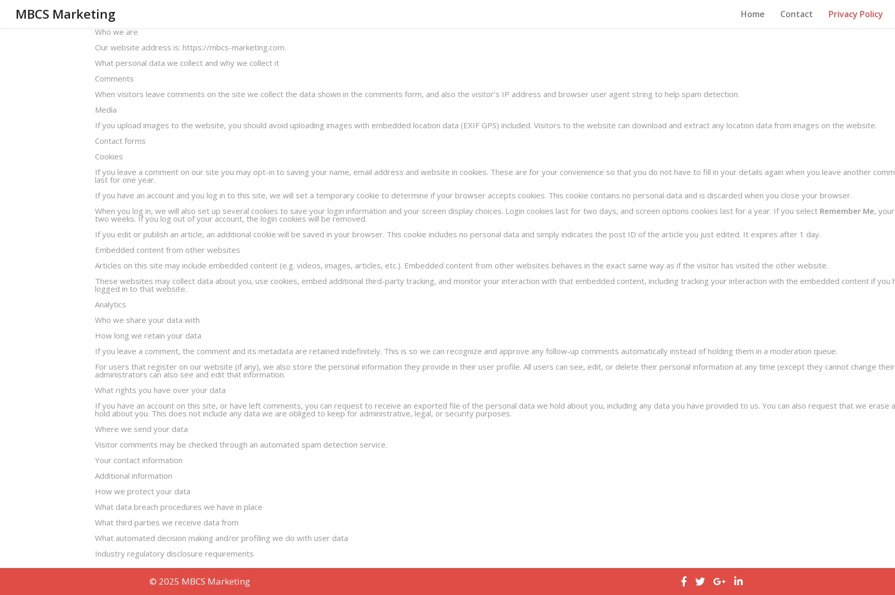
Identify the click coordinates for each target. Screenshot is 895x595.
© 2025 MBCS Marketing (199, 581)
